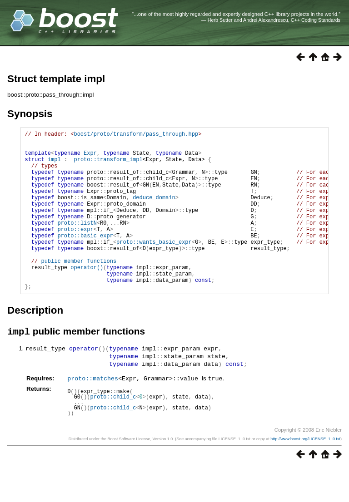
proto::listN (76, 243)
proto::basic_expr (85, 258)
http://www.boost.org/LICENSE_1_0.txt (305, 473)
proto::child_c (113, 431)
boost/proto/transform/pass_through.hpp (136, 135)
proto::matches (92, 413)
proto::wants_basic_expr (154, 266)
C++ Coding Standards (315, 20)
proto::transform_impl (108, 166)
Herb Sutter (220, 20)
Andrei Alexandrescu (265, 20)
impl (54, 166)
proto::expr (75, 251)
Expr (90, 158)
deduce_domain (154, 212)
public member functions (78, 289)
